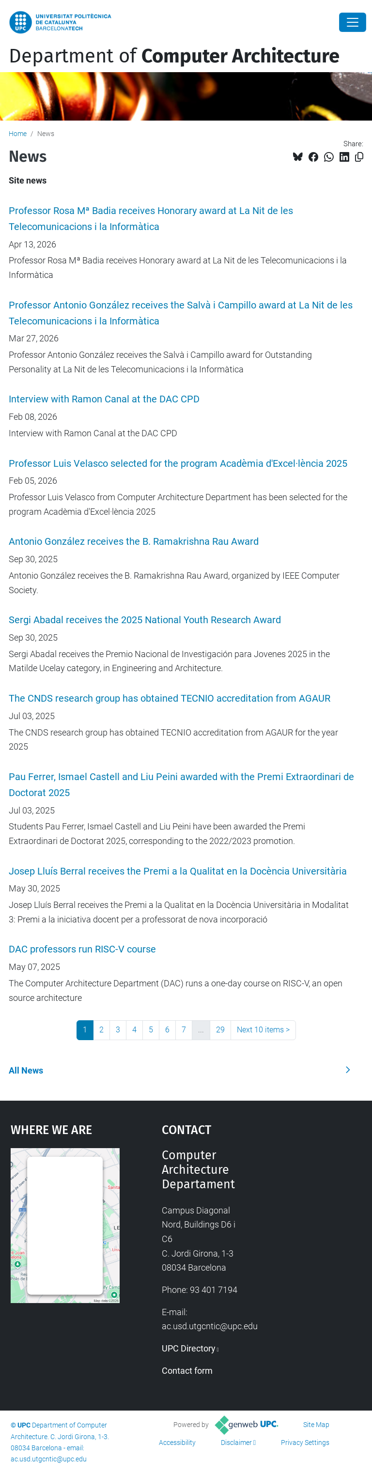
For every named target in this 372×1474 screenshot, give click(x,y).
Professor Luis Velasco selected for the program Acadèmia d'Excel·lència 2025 (178, 463)
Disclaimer (236, 1442)
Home (18, 134)
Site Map (316, 1424)
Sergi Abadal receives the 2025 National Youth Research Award (145, 620)
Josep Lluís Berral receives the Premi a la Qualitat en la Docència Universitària (178, 871)
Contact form (187, 1371)
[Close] (352, 22)
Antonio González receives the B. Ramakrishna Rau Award (134, 541)
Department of (174, 56)
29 (220, 1029)
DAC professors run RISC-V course (82, 949)
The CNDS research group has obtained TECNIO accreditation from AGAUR (169, 698)
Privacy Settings (305, 1442)
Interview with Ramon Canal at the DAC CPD (104, 399)
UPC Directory (189, 1348)
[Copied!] (359, 157)
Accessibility (177, 1442)
